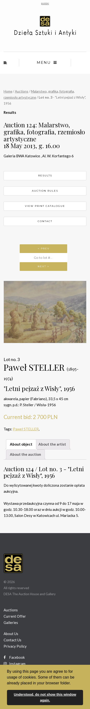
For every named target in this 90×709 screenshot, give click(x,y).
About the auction (25, 454)
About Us (11, 633)
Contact (45, 221)
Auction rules (45, 190)
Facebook (14, 657)
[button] (72, 683)
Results (45, 175)
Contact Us (12, 640)
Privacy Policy (15, 646)
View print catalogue (45, 206)
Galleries (11, 622)
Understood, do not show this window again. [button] (45, 697)
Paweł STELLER (26, 429)
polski (45, 3)
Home (8, 91)
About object (21, 444)
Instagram (14, 663)
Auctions (21, 91)
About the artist (52, 444)
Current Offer (15, 616)
